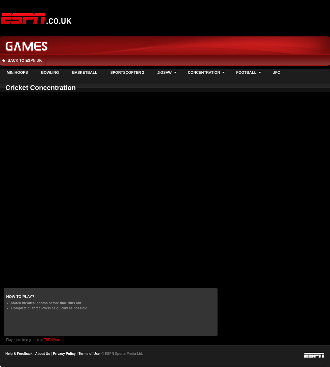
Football (246, 72)
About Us (42, 354)
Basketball (84, 72)
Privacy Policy (64, 354)
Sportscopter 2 (127, 72)
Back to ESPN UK (25, 60)
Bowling (50, 72)
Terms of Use (89, 354)
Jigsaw (164, 72)
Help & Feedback (18, 354)
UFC (276, 72)
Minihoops (17, 72)
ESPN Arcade (54, 340)
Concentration (204, 72)
